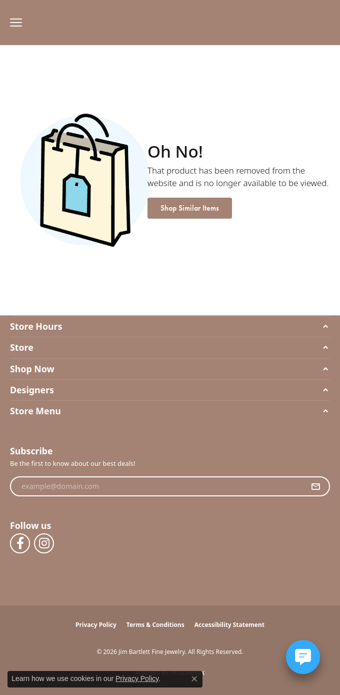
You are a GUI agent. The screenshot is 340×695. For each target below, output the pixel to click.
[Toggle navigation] (13, 22)
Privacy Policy (96, 624)
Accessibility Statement (229, 624)
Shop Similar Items (189, 208)
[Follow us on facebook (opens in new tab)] (20, 543)
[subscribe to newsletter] (315, 486)
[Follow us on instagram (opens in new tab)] (44, 543)
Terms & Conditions (155, 624)
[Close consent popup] (195, 679)
